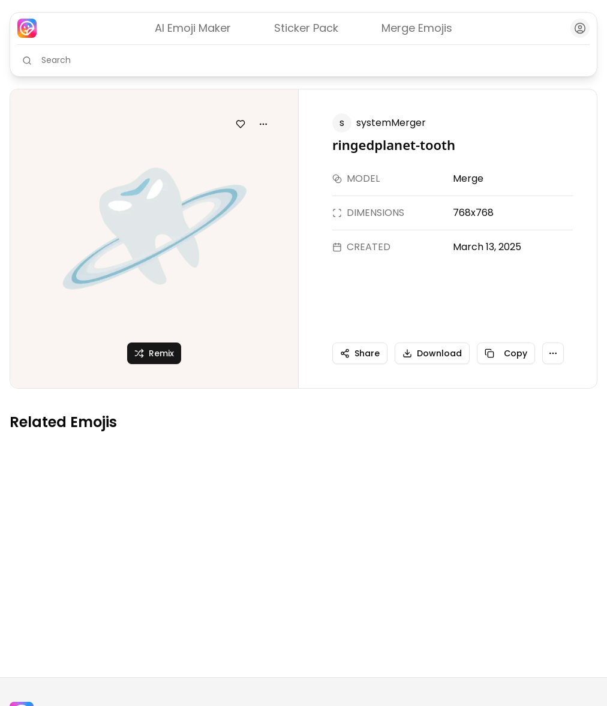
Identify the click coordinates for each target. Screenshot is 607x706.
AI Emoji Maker (193, 27)
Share (360, 353)
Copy (506, 353)
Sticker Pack (306, 27)
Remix (154, 353)
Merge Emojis (416, 27)
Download (432, 353)
